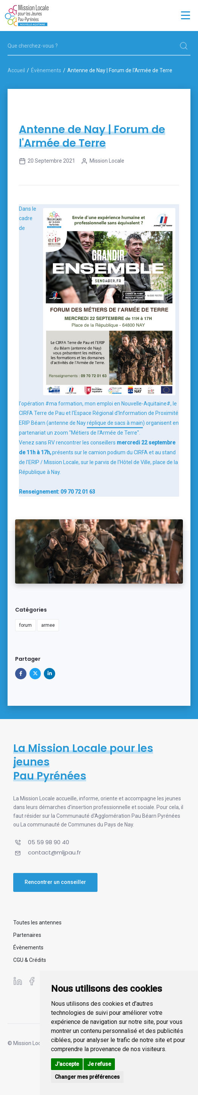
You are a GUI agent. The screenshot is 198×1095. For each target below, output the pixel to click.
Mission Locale (102, 161)
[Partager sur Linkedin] (49, 673)
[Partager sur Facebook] (20, 673)
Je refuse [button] (99, 1064)
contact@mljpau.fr (54, 852)
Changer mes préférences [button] (87, 1077)
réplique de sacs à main (115, 423)
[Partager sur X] (35, 673)
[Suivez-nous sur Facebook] (31, 981)
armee (48, 625)
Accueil (16, 70)
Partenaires (27, 935)
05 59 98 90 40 (48, 842)
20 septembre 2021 (47, 161)
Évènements (46, 70)
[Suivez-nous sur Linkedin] (17, 981)
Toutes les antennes (37, 922)
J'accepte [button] (67, 1064)
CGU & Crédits (29, 960)
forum (25, 625)
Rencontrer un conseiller (55, 882)
